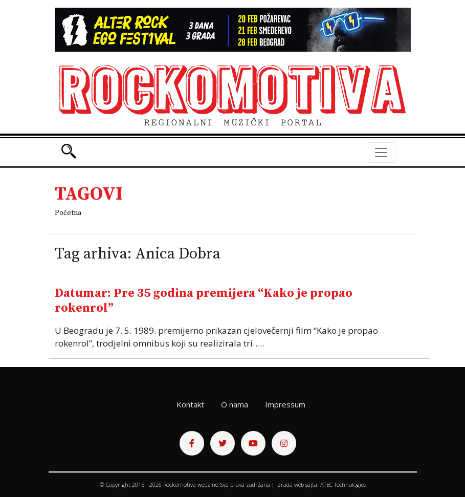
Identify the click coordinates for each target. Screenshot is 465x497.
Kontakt (190, 404)
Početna (68, 213)
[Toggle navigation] (381, 152)
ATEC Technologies (343, 484)
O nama (234, 404)
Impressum (285, 404)
